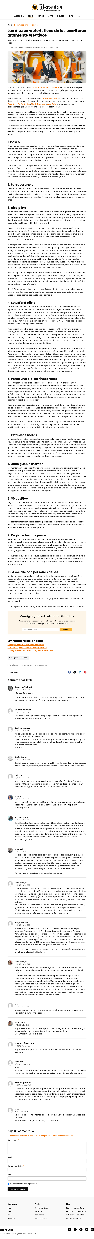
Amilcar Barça (21, 817)
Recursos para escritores (26, 25)
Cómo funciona (41, 1208)
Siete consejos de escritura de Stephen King (27, 647)
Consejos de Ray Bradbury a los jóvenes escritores (30, 650)
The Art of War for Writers (19, 104)
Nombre (11, 1157)
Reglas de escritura (74, 1218)
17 (57, 47)
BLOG (30, 16)
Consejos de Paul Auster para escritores (26, 644)
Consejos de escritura (18, 658)
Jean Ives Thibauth (24, 687)
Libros (10, 1215)
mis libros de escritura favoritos (45, 87)
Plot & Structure (38, 104)
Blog (10, 25)
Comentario (13, 1140)
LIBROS (41, 16)
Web (9, 1175)
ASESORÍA (19, 16)
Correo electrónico (16, 1166)
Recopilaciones (41, 1218)
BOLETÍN (61, 16)
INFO (71, 16)
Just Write (51, 104)
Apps (10, 1211)
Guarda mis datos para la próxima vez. (24, 1184)
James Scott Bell (49, 98)
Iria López (26, 47)
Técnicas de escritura (75, 1208)
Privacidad (4, 1234)
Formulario (39, 1215)
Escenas (38, 1211)
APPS (50, 16)
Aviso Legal (15, 1234)
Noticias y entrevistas (75, 1215)
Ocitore (18, 775)
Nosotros (11, 1218)
